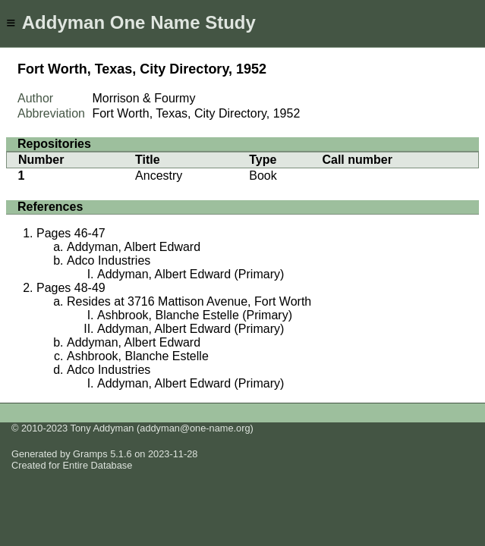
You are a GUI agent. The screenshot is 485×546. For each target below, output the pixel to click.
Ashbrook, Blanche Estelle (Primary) (194, 315)
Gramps (90, 454)
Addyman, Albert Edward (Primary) (190, 274)
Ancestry (158, 175)
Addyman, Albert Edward (133, 246)
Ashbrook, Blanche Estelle (138, 356)
